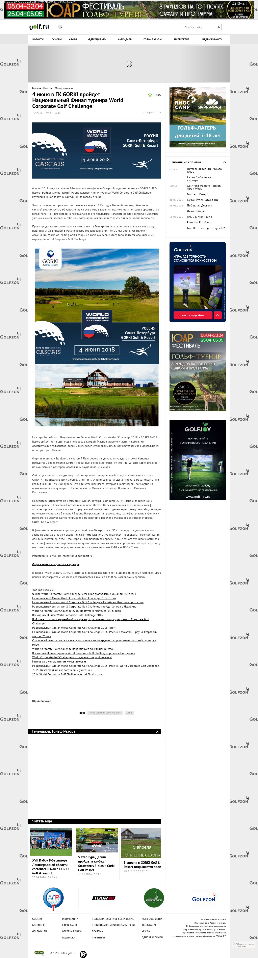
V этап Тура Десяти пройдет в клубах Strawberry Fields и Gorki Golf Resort (96, 863)
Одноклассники (152, 937)
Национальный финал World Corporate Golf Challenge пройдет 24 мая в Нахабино (84, 607)
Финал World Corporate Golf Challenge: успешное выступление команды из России (84, 594)
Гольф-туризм (153, 39)
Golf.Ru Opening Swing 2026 (206, 228)
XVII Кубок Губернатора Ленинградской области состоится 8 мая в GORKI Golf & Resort (50, 867)
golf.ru (39, 953)
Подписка (68, 938)
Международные (64, 88)
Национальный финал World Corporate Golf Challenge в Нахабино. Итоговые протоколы (88, 602)
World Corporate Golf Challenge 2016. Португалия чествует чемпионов (76, 611)
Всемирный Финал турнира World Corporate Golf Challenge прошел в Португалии (83, 653)
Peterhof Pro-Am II (199, 222)
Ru (60, 27)
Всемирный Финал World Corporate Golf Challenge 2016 (67, 615)
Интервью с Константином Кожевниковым (59, 662)
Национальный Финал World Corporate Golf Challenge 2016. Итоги (74, 628)
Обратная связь (72, 931)
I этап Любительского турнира (201, 179)
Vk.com (146, 931)
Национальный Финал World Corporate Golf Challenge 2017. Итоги (74, 598)
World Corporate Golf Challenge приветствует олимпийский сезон (73, 649)
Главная (36, 88)
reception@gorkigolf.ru (77, 556)
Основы (57, 39)
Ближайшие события (222, 162)
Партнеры (98, 938)
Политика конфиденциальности (104, 925)
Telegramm (149, 925)
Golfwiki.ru (39, 931)
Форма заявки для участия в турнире (55, 564)
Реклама (97, 931)
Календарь (125, 39)
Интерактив (181, 39)
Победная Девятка (199, 205)
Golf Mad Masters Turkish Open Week (204, 187)
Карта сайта (69, 925)
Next (204, 64)
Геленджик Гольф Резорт (157, 731)
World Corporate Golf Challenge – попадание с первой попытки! (72, 657)
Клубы (73, 39)
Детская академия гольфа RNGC (204, 170)
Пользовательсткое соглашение (104, 919)
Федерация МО (96, 39)
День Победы (196, 211)
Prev (53, 64)
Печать (157, 95)
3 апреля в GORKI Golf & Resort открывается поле (142, 865)
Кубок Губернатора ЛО (202, 200)
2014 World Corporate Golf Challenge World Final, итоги (67, 674)
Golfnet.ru (39, 925)
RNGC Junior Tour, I (199, 217)
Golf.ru (37, 919)
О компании (70, 919)
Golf (39, 27)
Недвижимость (212, 39)
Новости (38, 39)
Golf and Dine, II (198, 194)
